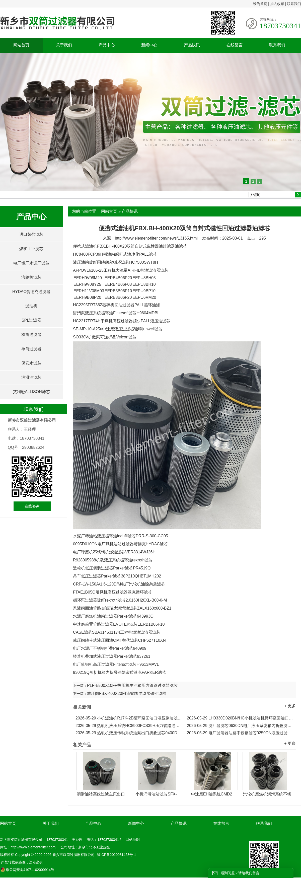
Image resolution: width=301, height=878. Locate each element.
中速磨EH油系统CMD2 (211, 794)
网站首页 (21, 45)
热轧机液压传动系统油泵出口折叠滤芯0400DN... (129, 733)
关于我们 (64, 45)
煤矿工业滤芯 (31, 249)
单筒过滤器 (31, 349)
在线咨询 (32, 506)
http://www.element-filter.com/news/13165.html (156, 238)
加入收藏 (277, 4)
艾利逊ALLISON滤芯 (31, 392)
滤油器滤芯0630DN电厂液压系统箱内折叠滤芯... (240, 725)
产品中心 (107, 45)
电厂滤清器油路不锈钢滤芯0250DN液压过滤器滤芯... (240, 733)
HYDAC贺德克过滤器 (31, 291)
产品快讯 (192, 45)
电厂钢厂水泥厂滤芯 (31, 263)
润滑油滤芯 (31, 377)
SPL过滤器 (31, 320)
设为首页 (260, 4)
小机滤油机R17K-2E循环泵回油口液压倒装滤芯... (129, 718)
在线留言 (235, 45)
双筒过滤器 (31, 334)
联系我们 (294, 4)
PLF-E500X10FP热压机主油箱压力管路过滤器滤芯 (132, 685)
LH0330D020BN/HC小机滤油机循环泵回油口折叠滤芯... (240, 718)
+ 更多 (290, 706)
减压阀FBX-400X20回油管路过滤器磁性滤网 (126, 693)
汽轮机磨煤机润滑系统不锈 (267, 794)
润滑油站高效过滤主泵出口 (101, 794)
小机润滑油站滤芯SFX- (156, 794)
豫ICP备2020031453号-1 (116, 855)
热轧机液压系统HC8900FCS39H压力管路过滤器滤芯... (129, 725)
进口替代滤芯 (31, 234)
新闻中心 (149, 45)
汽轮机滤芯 (31, 277)
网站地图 (133, 840)
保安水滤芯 (31, 363)
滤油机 (31, 306)
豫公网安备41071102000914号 (27, 870)
